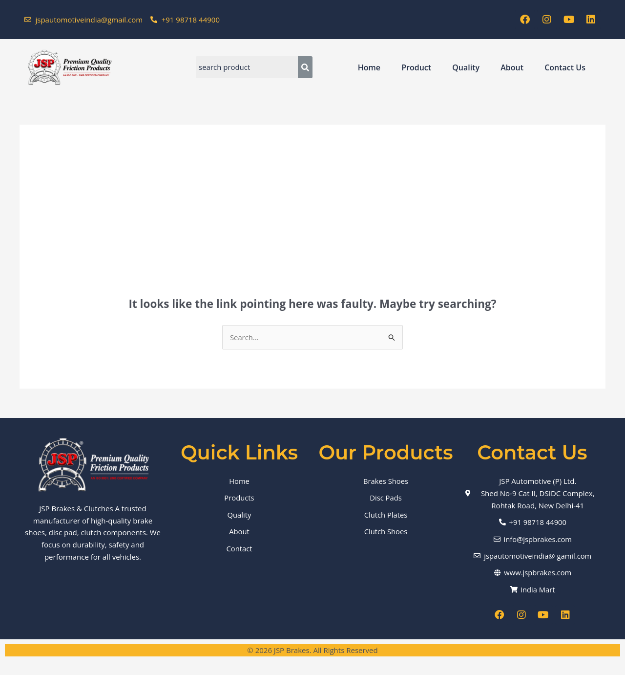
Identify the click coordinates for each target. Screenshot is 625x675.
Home (369, 67)
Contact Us (564, 67)
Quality (465, 67)
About (511, 67)
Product (416, 67)
